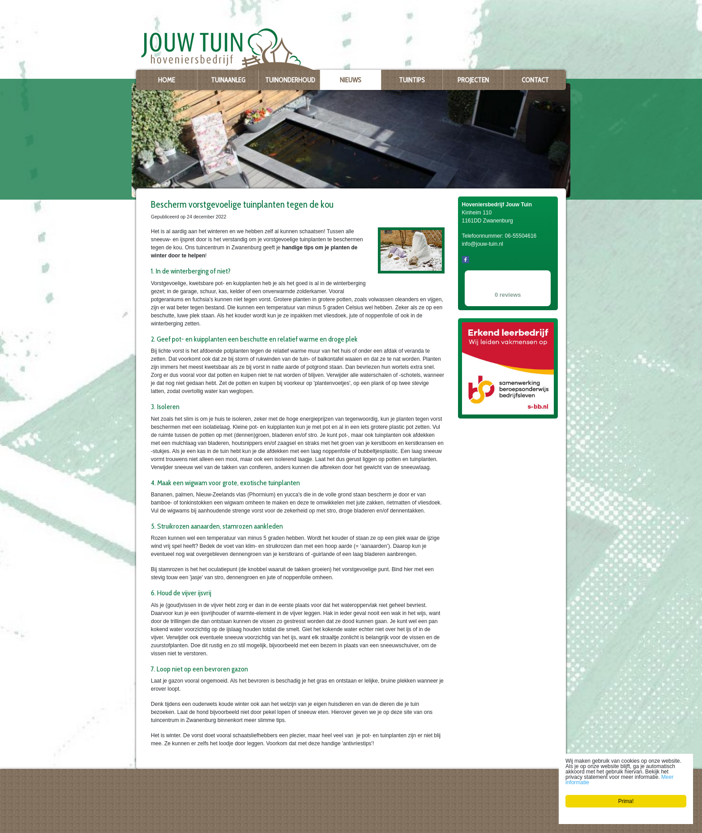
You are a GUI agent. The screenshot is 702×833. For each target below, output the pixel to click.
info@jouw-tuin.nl (161, 817)
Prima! (626, 801)
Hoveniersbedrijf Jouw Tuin (165, 787)
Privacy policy (151, 825)
